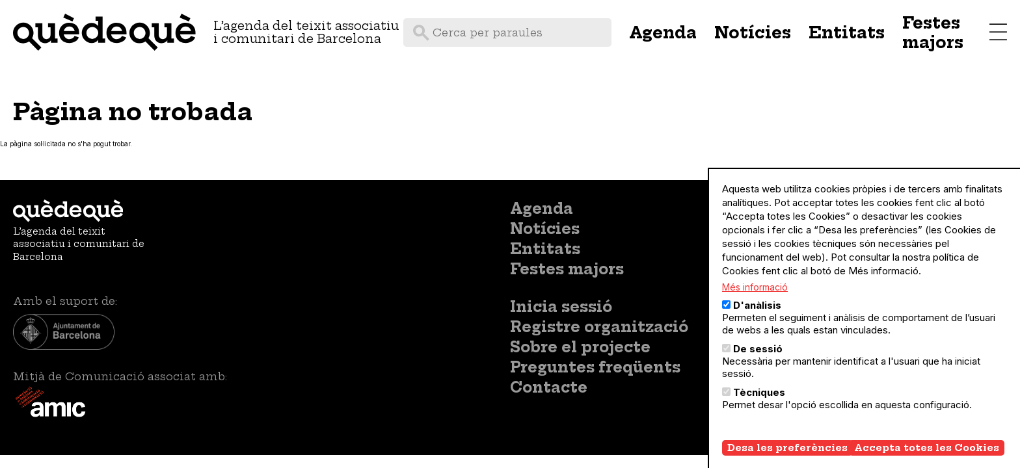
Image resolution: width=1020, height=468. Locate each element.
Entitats (847, 32)
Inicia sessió (561, 307)
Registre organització (599, 327)
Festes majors (932, 32)
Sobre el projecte (580, 347)
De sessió (758, 360)
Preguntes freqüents (595, 367)
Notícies (752, 32)
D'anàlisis (757, 317)
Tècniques (759, 404)
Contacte (548, 387)
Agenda (663, 32)
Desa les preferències (787, 459)
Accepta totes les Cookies (926, 459)
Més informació (755, 298)
